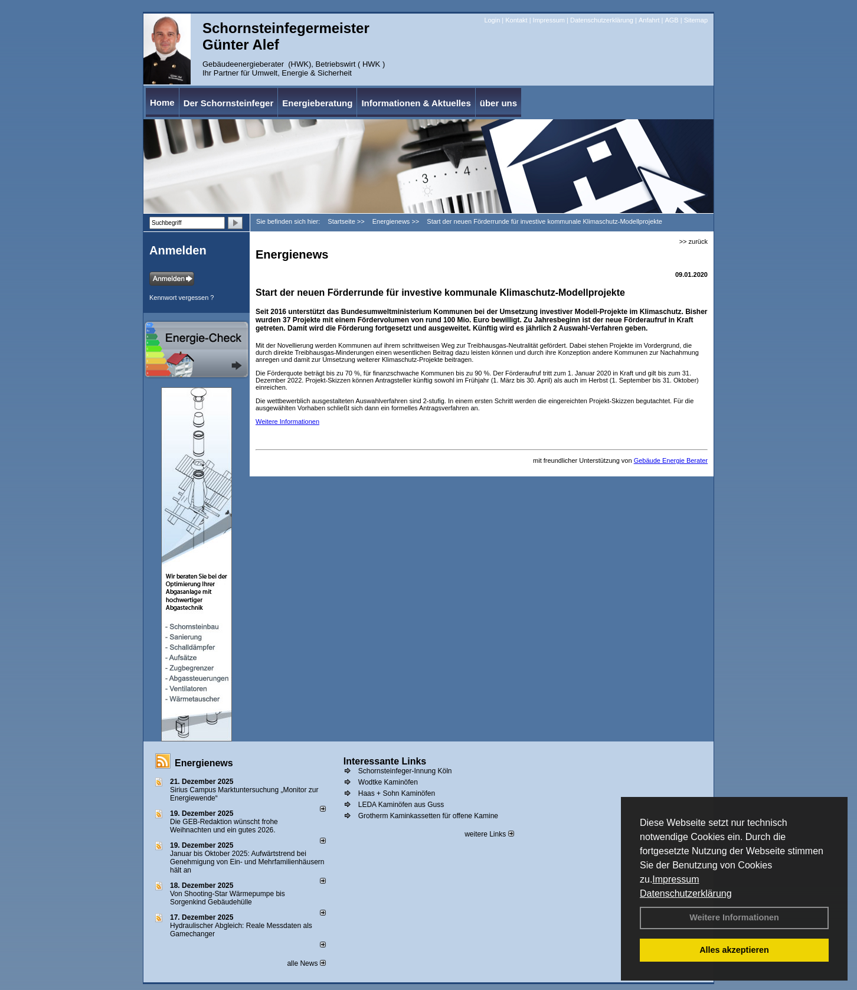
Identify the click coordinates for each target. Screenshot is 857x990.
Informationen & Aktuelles (415, 103)
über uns (498, 103)
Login (492, 20)
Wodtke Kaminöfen (388, 782)
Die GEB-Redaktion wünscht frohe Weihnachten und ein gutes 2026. (224, 826)
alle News (306, 963)
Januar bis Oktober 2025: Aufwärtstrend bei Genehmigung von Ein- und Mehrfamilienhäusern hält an (247, 861)
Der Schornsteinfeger (229, 103)
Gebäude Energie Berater (671, 460)
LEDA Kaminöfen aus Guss (401, 805)
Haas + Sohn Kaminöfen (396, 793)
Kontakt (516, 20)
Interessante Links (385, 761)
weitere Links (489, 834)
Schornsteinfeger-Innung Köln (405, 771)
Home (162, 102)
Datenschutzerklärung (686, 893)
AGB (671, 20)
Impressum (675, 879)
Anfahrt (649, 20)
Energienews (204, 763)
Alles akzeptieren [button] (734, 950)
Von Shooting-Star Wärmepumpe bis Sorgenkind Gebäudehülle (227, 898)
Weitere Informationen (734, 917)
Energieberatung (317, 103)
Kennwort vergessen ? (181, 297)
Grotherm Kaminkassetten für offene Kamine (428, 816)
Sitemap (696, 20)
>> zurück (693, 241)
